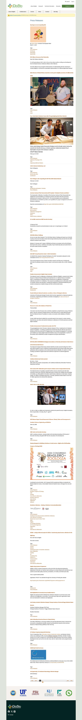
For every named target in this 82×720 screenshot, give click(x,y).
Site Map (56, 11)
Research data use (34, 497)
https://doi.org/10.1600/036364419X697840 (53, 204)
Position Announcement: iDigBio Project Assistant (41, 274)
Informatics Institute (46, 634)
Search (68, 1)
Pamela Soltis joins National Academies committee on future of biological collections (48, 293)
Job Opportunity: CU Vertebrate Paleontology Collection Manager (44, 671)
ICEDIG (32, 546)
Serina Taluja (34, 43)
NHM (31, 520)
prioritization (33, 560)
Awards (32, 269)
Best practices (33, 210)
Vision (31, 528)
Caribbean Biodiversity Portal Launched (38, 359)
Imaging (32, 552)
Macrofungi (32, 52)
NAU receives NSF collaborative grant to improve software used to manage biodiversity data (50, 368)
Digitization (32, 500)
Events (32, 11)
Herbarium (32, 213)
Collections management (35, 211)
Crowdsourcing (33, 555)
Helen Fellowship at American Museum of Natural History (42, 619)
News (39, 11)
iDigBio (31, 521)
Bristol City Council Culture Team (37, 518)
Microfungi (32, 51)
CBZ (31, 493)
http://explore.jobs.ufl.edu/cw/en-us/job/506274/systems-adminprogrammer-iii (47, 580)
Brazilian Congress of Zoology (37, 491)
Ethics (31, 214)
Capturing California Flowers (36, 163)
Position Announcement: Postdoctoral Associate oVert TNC (43, 326)
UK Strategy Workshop (35, 523)
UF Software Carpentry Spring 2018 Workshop (40, 632)
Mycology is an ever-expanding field (38, 25)
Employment (33, 290)
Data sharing (33, 499)
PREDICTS (32, 557)
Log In (72, 1)
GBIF (31, 232)
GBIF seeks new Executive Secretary (38, 432)
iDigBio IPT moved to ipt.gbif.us (15, 15)
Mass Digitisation (34, 551)
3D (30, 554)
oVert (31, 113)
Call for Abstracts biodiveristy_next (37, 166)
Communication (33, 558)
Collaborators (23, 11)
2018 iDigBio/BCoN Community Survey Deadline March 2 (42, 592)
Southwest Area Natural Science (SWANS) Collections (42, 515)
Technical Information (49, 6)
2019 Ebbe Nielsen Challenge (36, 235)
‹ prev (36, 680)
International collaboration (36, 496)
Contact (47, 11)
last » (72, 680)
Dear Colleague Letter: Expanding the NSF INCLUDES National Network (45, 178)
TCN (31, 111)
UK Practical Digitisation (35, 525)
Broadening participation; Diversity (38, 188)
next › (68, 680)
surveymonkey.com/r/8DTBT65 (57, 662)
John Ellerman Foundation (36, 517)
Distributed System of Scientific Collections (39, 549)
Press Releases (33, 49)
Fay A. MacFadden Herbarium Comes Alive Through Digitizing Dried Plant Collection (48, 116)
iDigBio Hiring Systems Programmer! (38, 566)
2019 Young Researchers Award (46, 257)
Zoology (32, 494)
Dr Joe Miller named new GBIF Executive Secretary (41, 219)
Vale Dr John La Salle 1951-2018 (37, 384)
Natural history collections (36, 216)
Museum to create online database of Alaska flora (41, 305)
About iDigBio (34, 6)
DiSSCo (32, 548)
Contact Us (68, 6)
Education (58, 6)
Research (41, 6)
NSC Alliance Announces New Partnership (39, 57)
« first (32, 680)
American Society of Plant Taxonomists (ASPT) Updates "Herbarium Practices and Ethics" (49, 193)
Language (11, 714)
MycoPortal (32, 54)
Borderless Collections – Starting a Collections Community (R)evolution (45, 505)
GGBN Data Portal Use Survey (36, 648)
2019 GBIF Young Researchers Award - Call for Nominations (43, 253)
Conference (32, 175)
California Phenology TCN (36, 159)
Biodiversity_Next (34, 174)
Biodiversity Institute (55, 634)
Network (32, 502)
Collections (32, 561)
